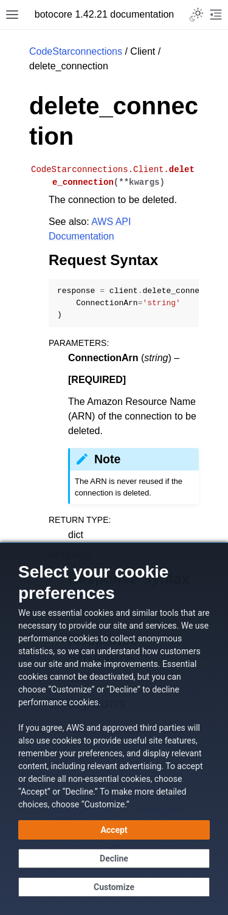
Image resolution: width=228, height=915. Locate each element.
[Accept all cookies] (114, 830)
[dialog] (114, 728)
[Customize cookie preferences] (114, 887)
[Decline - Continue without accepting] (114, 858)
